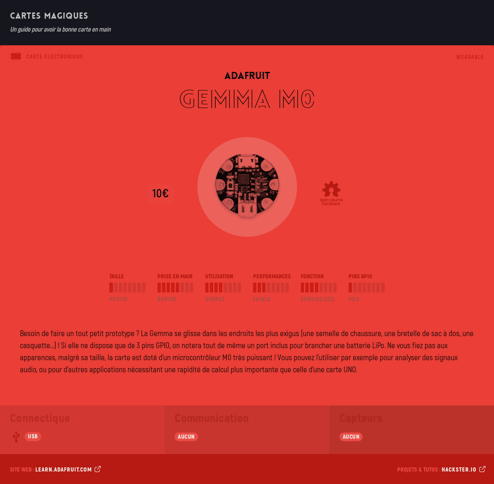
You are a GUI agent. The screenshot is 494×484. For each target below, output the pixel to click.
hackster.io (463, 469)
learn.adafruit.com (67, 469)
